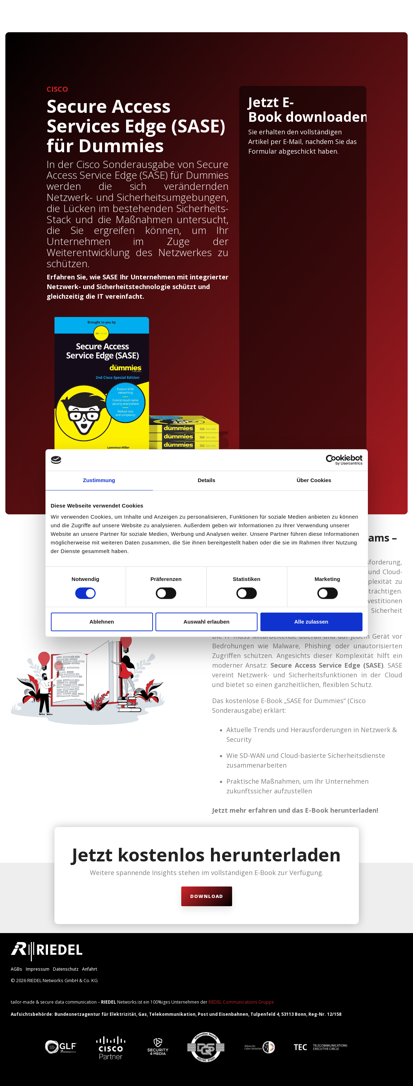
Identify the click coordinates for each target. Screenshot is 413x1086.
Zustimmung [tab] (99, 480)
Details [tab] (206, 480)
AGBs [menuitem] (16, 969)
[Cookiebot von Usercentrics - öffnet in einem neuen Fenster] (331, 460)
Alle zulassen (311, 622)
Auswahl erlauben (206, 622)
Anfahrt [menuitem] (89, 969)
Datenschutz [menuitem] (65, 969)
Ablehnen (102, 622)
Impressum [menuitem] (37, 969)
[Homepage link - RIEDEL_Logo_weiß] (46, 957)
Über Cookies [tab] (314, 480)
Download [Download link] (206, 896)
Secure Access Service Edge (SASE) (326, 665)
